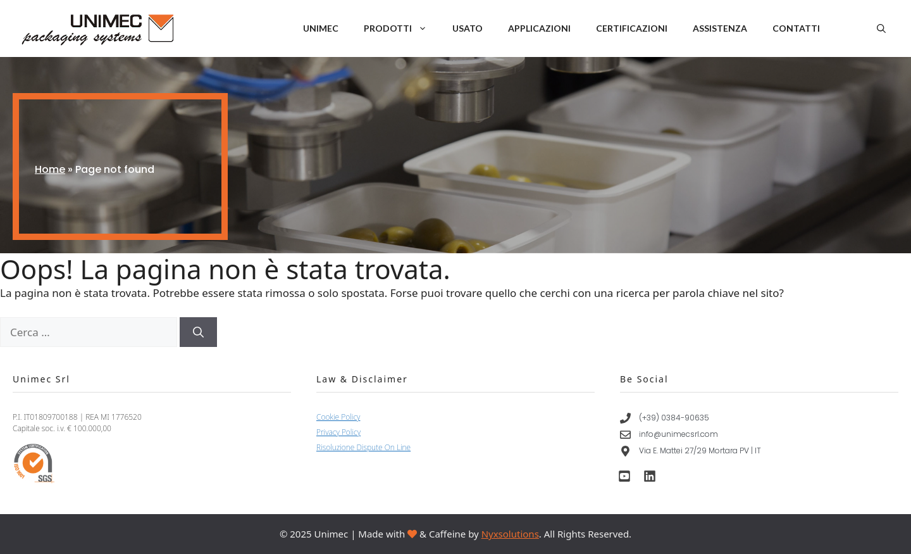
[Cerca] (198, 332)
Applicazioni (539, 28)
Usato (467, 28)
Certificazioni (631, 28)
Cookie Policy (338, 417)
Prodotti (402, 28)
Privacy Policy (338, 432)
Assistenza (720, 28)
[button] (881, 28)
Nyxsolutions (510, 533)
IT (856, 29)
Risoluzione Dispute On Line (363, 447)
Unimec (320, 28)
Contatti (796, 28)
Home (50, 169)
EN (840, 29)
